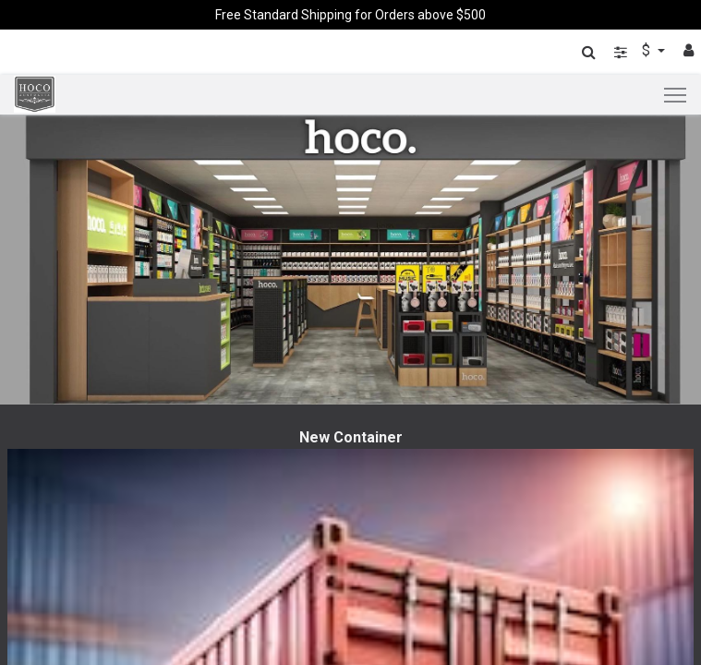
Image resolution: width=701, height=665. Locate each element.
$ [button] (648, 50)
